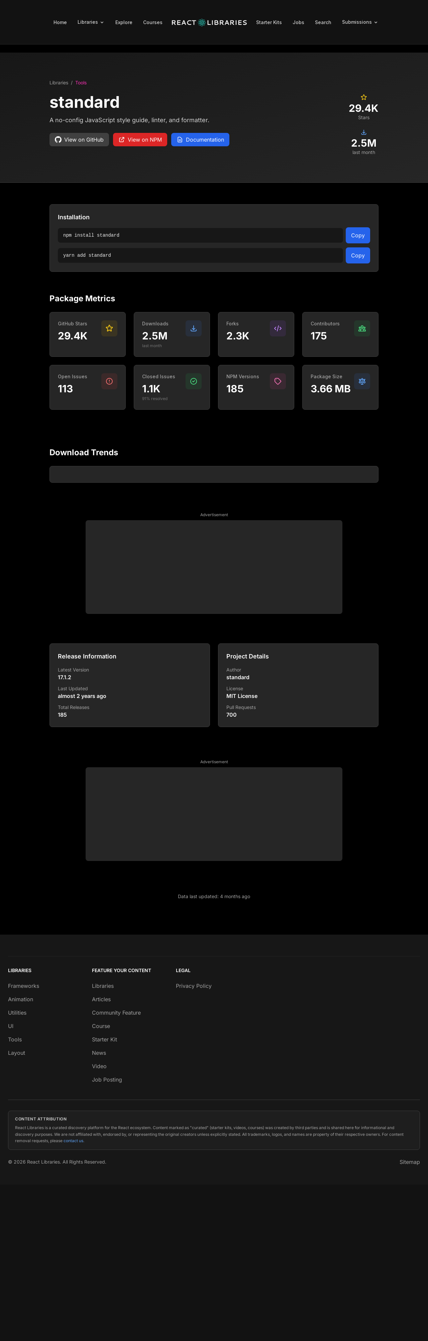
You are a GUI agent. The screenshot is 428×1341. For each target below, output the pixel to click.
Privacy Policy (194, 1142)
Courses (153, 22)
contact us (73, 1296)
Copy (358, 235)
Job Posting (107, 1236)
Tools (81, 82)
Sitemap (410, 1318)
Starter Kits (269, 22)
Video (99, 1222)
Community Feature (116, 1169)
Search (323, 22)
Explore (123, 22)
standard (237, 833)
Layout (16, 1209)
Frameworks (23, 1142)
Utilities (17, 1169)
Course (101, 1182)
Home (60, 22)
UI (10, 1182)
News (99, 1209)
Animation (20, 1155)
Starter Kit (104, 1195)
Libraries (58, 82)
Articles (101, 1155)
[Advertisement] (214, 723)
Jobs (298, 22)
